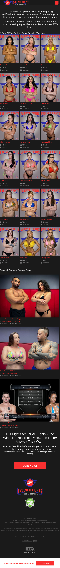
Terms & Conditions (9, 522)
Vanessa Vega (25, 142)
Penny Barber (45, 180)
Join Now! (30, 465)
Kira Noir (5, 425)
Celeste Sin (45, 103)
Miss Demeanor (5, 142)
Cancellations (26, 522)
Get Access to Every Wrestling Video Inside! (19, 563)
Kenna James (45, 65)
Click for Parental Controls (30, 550)
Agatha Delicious (46, 142)
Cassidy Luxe (45, 257)
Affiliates (37, 522)
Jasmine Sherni (5, 65)
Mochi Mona (4, 103)
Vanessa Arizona (26, 103)
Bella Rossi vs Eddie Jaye (8, 371)
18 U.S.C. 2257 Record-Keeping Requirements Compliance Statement (30, 520)
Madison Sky (24, 219)
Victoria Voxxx (16, 321)
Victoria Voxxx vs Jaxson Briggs (10, 319)
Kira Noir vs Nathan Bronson (9, 423)
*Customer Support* (29, 541)
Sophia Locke (4, 257)
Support (43, 522)
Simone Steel (24, 65)
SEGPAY (35, 528)
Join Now (45, 563)
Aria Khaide (4, 180)
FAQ (33, 522)
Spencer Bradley (26, 180)
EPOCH (41, 528)
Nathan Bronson (13, 425)
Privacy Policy (18, 522)
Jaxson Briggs (6, 321)
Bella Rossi (4, 219)
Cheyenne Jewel (46, 219)
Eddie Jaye (13, 373)
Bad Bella (23, 257)
